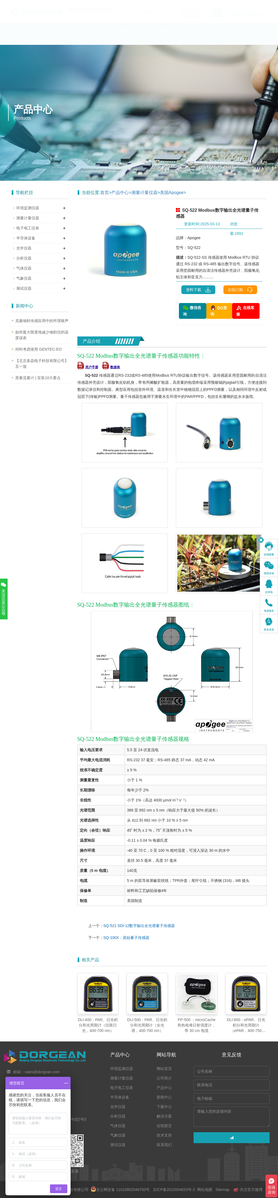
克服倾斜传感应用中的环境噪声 (41, 321)
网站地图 (204, 1189)
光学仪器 (23, 248)
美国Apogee (172, 192)
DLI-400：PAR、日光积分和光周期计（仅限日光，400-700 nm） (98, 1025)
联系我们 (62, 53)
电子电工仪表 (27, 228)
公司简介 (62, 36)
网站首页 (28, 36)
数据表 (111, 367)
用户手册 (87, 367)
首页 (104, 192)
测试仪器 (23, 288)
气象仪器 (23, 278)
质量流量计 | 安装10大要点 (38, 378)
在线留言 (230, 36)
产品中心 (95, 36)
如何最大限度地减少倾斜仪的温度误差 (41, 335)
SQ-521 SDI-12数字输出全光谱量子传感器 (139, 926)
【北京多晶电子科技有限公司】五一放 (41, 363)
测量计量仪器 (144, 192)
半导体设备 (25, 238)
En (260, 3)
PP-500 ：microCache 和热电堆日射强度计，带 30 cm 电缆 (197, 1025)
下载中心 (163, 36)
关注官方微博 (248, 1189)
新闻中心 (129, 36)
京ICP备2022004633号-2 (174, 1189)
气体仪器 (23, 268)
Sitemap (222, 1189)
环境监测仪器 (27, 208)
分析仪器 (23, 258)
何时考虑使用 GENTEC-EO (38, 349)
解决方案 (196, 36)
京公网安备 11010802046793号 (120, 1189)
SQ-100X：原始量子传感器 (126, 937)
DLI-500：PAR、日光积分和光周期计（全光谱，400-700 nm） (147, 1025)
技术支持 (28, 53)
